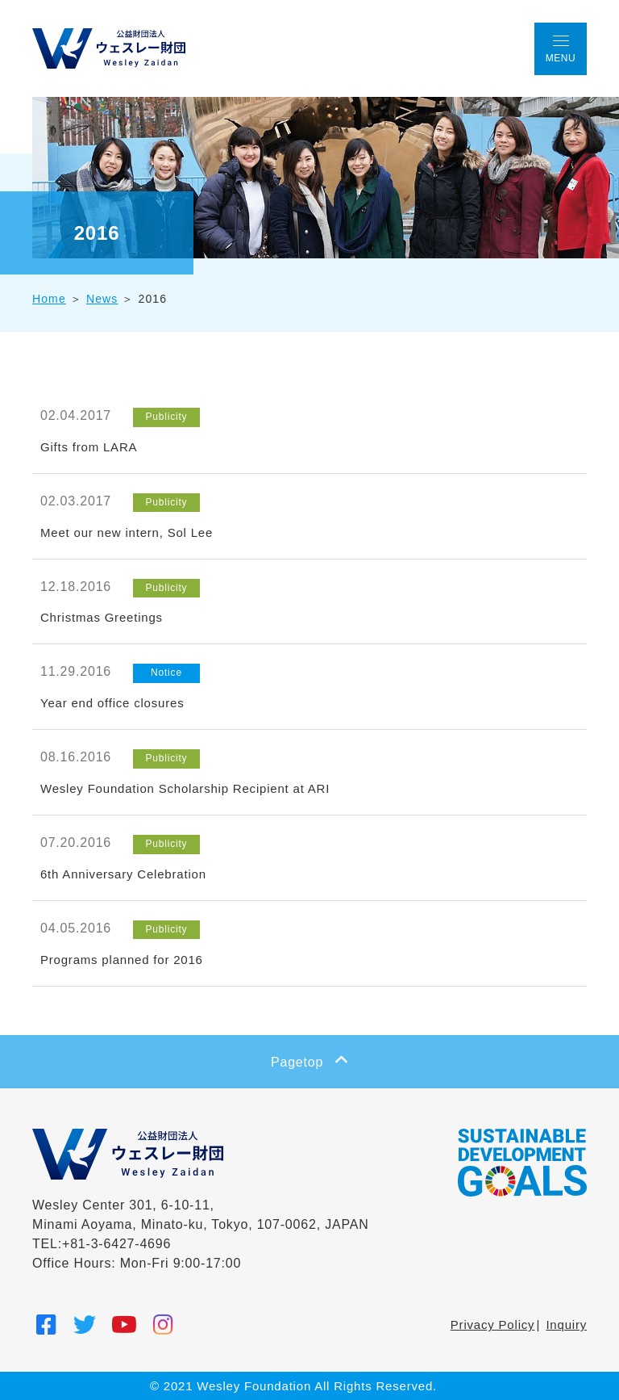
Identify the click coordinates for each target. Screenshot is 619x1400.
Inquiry (566, 1324)
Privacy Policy (493, 1324)
